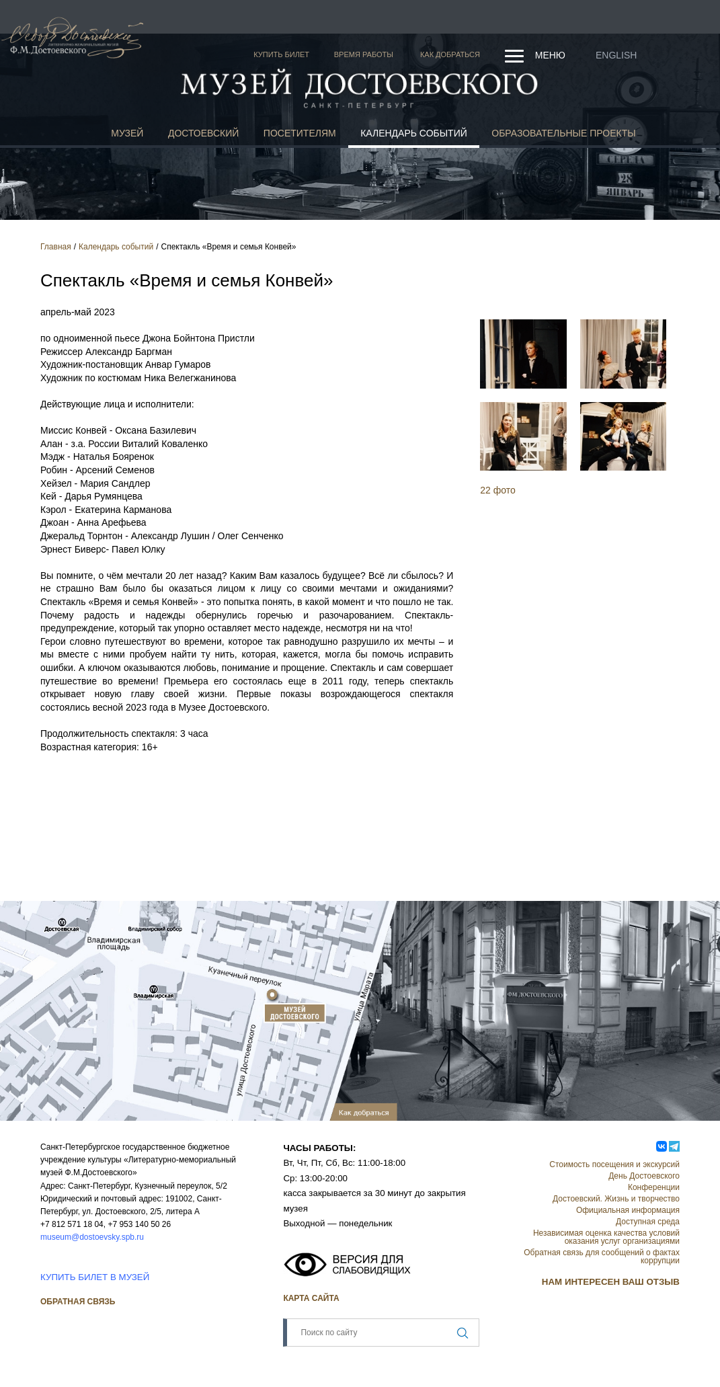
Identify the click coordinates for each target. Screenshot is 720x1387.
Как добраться (450, 54)
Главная (55, 246)
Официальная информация (628, 1210)
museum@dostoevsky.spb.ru (92, 1237)
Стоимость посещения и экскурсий (614, 1164)
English (616, 55)
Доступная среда (648, 1222)
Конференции (654, 1187)
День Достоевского (644, 1176)
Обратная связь (77, 1301)
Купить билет (281, 54)
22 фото (498, 490)
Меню (550, 55)
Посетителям (300, 133)
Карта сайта (311, 1298)
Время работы (363, 54)
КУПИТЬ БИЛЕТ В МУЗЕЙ (94, 1277)
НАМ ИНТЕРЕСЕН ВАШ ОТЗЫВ (611, 1281)
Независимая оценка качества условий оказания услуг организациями (606, 1237)
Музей (127, 133)
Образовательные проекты (563, 133)
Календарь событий (413, 133)
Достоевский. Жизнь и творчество (616, 1199)
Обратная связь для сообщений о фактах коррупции (602, 1257)
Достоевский (203, 133)
